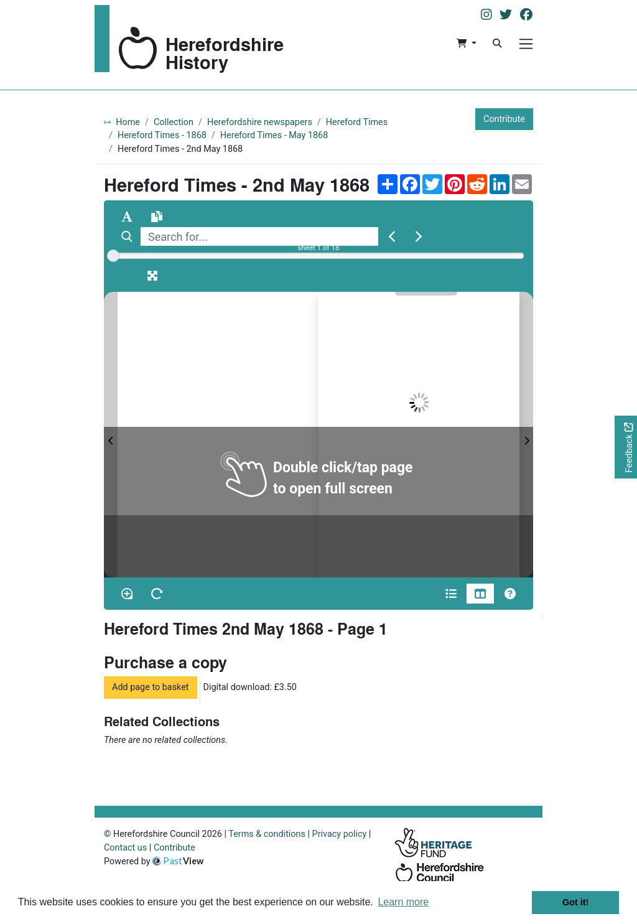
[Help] (510, 594)
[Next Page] (526, 434)
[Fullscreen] (152, 276)
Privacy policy (339, 834)
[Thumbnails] (480, 594)
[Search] (497, 43)
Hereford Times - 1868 (162, 135)
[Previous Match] (392, 236)
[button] (466, 43)
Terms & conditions (266, 834)
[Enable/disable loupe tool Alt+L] (127, 594)
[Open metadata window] (451, 594)
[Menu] (525, 43)
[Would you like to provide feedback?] (626, 447)
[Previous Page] (111, 434)
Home (128, 122)
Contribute (504, 119)
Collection (173, 122)
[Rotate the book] (156, 594)
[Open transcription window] (156, 216)
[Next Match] (418, 236)
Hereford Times (357, 122)
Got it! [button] (575, 902)
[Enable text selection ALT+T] (127, 216)
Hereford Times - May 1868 (274, 135)
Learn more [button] (403, 902)
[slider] (113, 256)
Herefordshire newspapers (259, 122)
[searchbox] (259, 236)
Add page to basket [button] (150, 687)
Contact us (125, 847)
